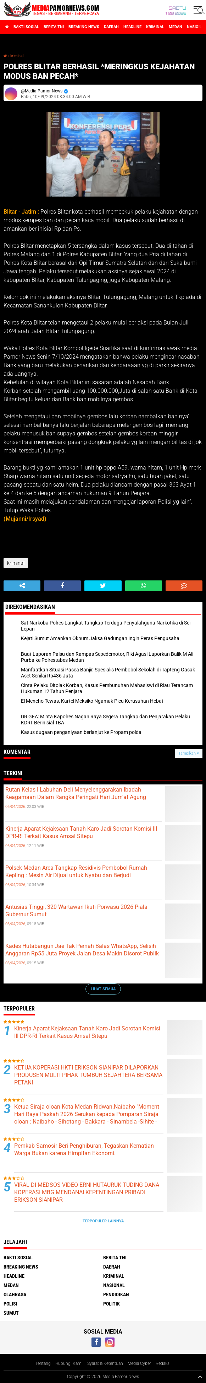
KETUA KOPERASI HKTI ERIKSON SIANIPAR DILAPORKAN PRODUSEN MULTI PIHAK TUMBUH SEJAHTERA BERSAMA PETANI (88, 1075)
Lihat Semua (103, 989)
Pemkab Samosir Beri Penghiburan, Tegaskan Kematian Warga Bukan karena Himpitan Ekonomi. (84, 1149)
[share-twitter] (102, 585)
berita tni (54, 27)
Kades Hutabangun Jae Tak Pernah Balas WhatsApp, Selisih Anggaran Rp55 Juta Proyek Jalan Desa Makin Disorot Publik (82, 950)
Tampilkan (188, 753)
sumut (11, 1313)
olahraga (15, 1294)
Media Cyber (139, 1363)
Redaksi (163, 1363)
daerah (111, 27)
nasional (114, 1285)
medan (175, 27)
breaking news (83, 27)
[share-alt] (22, 585)
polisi (10, 1304)
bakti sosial (26, 27)
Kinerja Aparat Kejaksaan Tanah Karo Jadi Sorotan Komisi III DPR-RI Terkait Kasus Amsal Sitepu (81, 832)
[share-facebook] (62, 585)
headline (132, 27)
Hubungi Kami (69, 1363)
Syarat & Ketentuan (105, 1363)
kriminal (155, 27)
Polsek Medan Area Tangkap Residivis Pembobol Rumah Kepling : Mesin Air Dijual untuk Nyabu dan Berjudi (76, 871)
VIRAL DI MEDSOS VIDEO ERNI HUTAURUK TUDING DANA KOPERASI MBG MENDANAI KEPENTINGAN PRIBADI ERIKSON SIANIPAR (86, 1192)
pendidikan (116, 1294)
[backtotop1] (200, 1376)
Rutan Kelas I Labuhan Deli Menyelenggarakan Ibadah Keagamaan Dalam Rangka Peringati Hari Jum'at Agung (75, 793)
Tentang (43, 1363)
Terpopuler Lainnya (103, 1221)
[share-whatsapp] (143, 585)
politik (111, 1304)
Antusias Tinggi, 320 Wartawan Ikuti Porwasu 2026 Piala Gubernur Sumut (76, 911)
